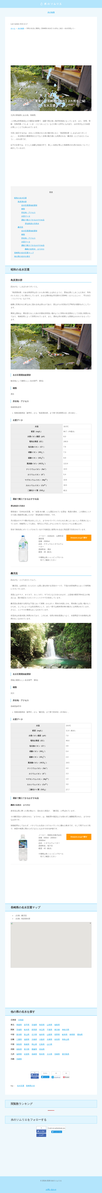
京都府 (34, 1039)
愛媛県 (34, 1049)
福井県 (42, 1034)
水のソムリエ (51, 3)
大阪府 (42, 1039)
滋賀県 (26, 1039)
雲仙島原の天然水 (32, 224)
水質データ (25, 216)
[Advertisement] (51, 47)
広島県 (42, 1044)
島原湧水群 (22, 202)
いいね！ (34, 1074)
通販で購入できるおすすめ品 (32, 220)
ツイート (45, 1077)
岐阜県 (64, 1034)
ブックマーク (57, 1077)
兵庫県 (49, 1039)
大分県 (49, 1054)
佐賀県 (26, 1054)
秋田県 (42, 1025)
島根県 (26, 1044)
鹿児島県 (65, 1054)
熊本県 (42, 1054)
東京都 (57, 1030)
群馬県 (34, 1030)
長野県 (57, 1034)
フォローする (56, 1132)
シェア (35, 1077)
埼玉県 (42, 1030)
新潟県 (19, 1034)
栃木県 (26, 1030)
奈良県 (57, 1039)
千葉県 (49, 1030)
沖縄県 (19, 1059)
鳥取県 (19, 1044)
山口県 (49, 1044)
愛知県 (80, 1034)
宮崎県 (57, 1054)
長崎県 (34, 1054)
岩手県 (26, 1025)
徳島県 (19, 1049)
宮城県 (34, 1025)
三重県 (19, 1039)
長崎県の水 (30, 1086)
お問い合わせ (51, 1190)
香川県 (26, 1049)
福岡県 (19, 1054)
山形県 (49, 1025)
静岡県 (72, 1034)
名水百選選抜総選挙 (29, 205)
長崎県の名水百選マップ (24, 253)
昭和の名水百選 (20, 198)
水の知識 (51, 12)
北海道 (21, 1020)
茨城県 (19, 1030)
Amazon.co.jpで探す (78, 538)
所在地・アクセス (28, 213)
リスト (45, 1073)
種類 (23, 209)
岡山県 (34, 1044)
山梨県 (49, 1034)
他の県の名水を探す (22, 256)
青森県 (19, 1025)
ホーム (13, 28)
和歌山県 (65, 1039)
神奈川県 (65, 1030)
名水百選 (20, 1086)
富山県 (26, 1034)
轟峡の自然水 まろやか (34, 249)
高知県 (42, 1049)
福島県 (57, 1025)
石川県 (34, 1034)
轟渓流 (20, 227)
